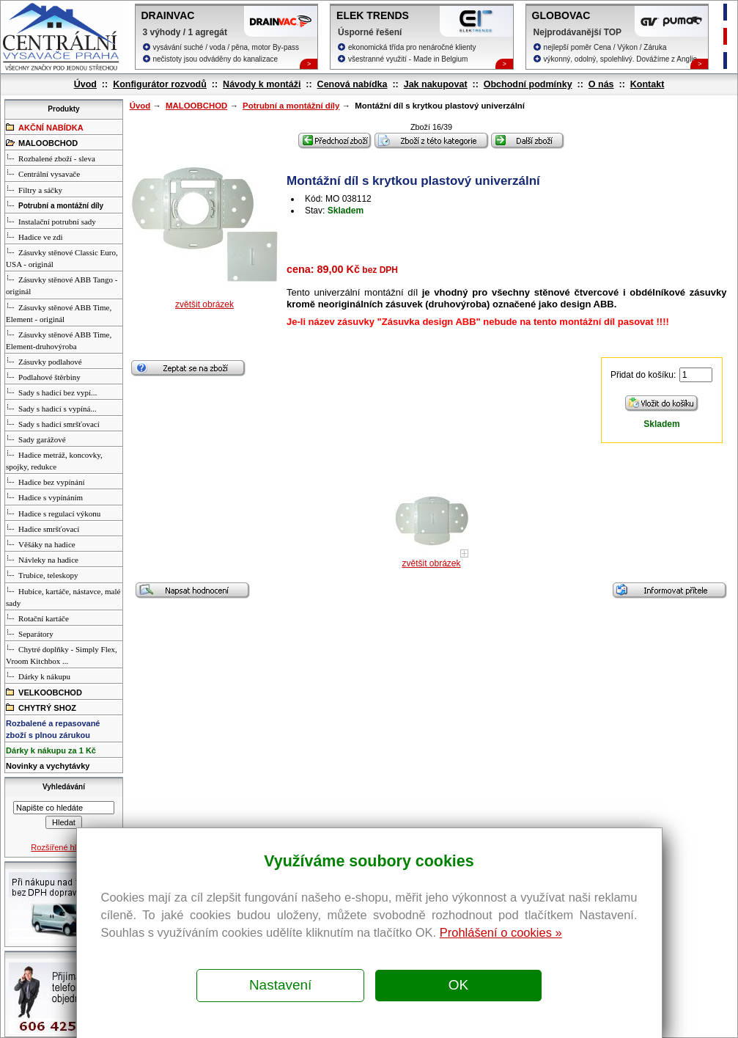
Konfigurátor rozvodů (160, 84)
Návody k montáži (261, 84)
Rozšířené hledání (63, 847)
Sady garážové (35, 439)
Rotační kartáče (37, 618)
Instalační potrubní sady (51, 221)
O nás (601, 84)
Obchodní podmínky (528, 84)
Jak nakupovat (436, 84)
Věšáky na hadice (40, 543)
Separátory (29, 633)
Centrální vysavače (43, 173)
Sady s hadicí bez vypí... (51, 392)
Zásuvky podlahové (43, 361)
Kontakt (647, 84)
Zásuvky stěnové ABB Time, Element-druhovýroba (58, 340)
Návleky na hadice (42, 559)
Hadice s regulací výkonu (53, 513)
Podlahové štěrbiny (43, 376)
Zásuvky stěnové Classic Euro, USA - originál (62, 257)
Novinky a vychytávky (47, 765)
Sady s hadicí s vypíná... (51, 408)
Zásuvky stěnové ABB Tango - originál (61, 285)
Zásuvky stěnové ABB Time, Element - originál (58, 312)
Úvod (85, 84)
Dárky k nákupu (38, 675)
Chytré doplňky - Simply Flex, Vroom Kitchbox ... (61, 654)
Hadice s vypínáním (44, 496)
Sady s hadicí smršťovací (53, 423)
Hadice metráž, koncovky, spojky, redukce (54, 460)
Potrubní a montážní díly (291, 105)
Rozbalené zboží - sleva (50, 158)
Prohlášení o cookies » (501, 932)
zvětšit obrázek (204, 304)
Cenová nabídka (352, 84)
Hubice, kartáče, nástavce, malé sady (63, 596)
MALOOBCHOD (196, 105)
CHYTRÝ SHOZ (41, 707)
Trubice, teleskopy (42, 574)
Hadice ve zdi (34, 236)
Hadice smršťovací (42, 528)
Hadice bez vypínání (45, 481)
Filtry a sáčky (34, 189)
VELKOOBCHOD (44, 692)
